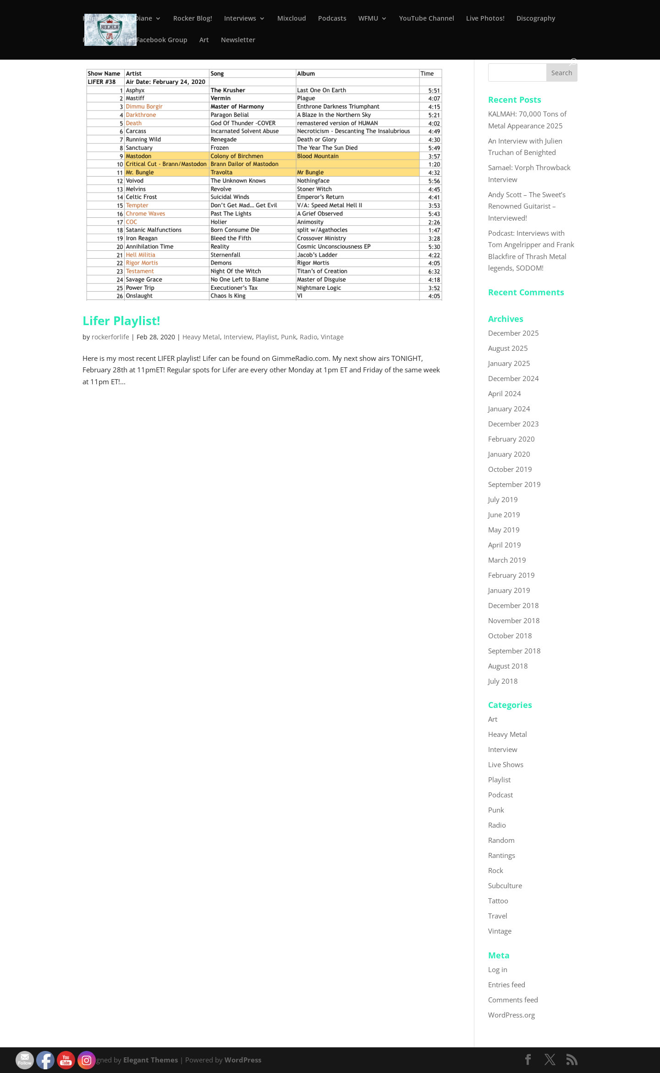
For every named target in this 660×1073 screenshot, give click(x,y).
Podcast (500, 794)
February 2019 (511, 575)
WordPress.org (511, 1014)
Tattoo (498, 900)
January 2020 (509, 454)
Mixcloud (291, 18)
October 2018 (510, 635)
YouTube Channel (426, 18)
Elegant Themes (150, 1059)
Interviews (240, 18)
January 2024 (509, 408)
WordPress (243, 1059)
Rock (495, 870)
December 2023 (513, 423)
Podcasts (332, 18)
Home (91, 18)
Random (501, 840)
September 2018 (514, 650)
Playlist (266, 336)
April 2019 (504, 544)
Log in (497, 969)
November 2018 (514, 620)
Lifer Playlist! (121, 320)
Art (204, 40)
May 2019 (504, 529)
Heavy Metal (201, 336)
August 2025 (508, 348)
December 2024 (513, 378)
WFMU (368, 18)
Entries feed (506, 984)
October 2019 (510, 469)
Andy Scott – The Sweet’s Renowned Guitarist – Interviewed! (527, 206)
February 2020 (511, 438)
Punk (288, 336)
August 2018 (508, 665)
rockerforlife (110, 336)
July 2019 (503, 499)
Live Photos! (485, 18)
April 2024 (504, 393)
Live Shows (505, 764)
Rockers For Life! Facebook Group (134, 40)
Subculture (505, 885)
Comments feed (513, 999)
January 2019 (509, 590)
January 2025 (509, 363)
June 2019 (504, 514)
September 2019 (514, 484)
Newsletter (238, 40)
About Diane (132, 18)
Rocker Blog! (192, 18)
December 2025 (513, 332)
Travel (497, 915)
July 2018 (503, 681)
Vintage (332, 336)
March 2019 (507, 559)
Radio (308, 336)
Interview (238, 336)
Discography (536, 18)
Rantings (501, 855)
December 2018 (513, 605)
